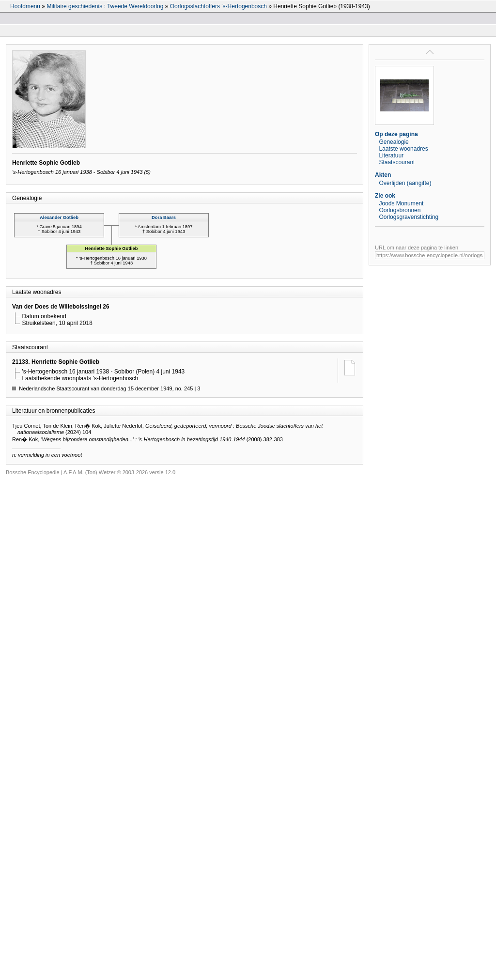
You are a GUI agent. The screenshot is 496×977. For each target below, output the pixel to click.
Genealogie (393, 142)
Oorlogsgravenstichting (408, 217)
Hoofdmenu (25, 6)
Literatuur (391, 155)
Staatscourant (397, 162)
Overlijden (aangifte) (405, 183)
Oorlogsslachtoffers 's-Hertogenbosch (218, 6)
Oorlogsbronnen (399, 210)
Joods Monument (401, 203)
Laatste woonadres (403, 148)
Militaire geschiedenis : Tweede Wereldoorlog (104, 6)
